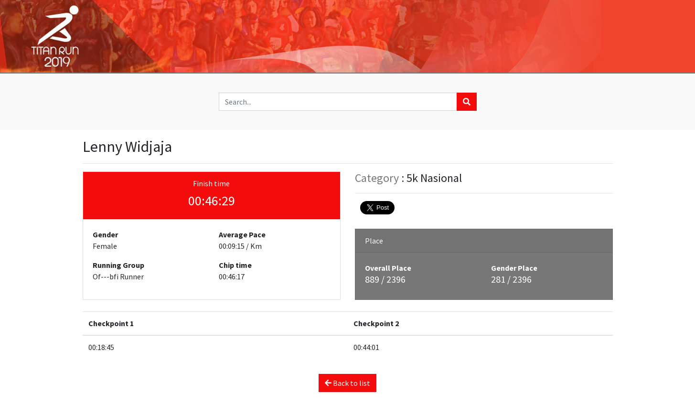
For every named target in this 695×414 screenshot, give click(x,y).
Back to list (347, 383)
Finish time (211, 183)
